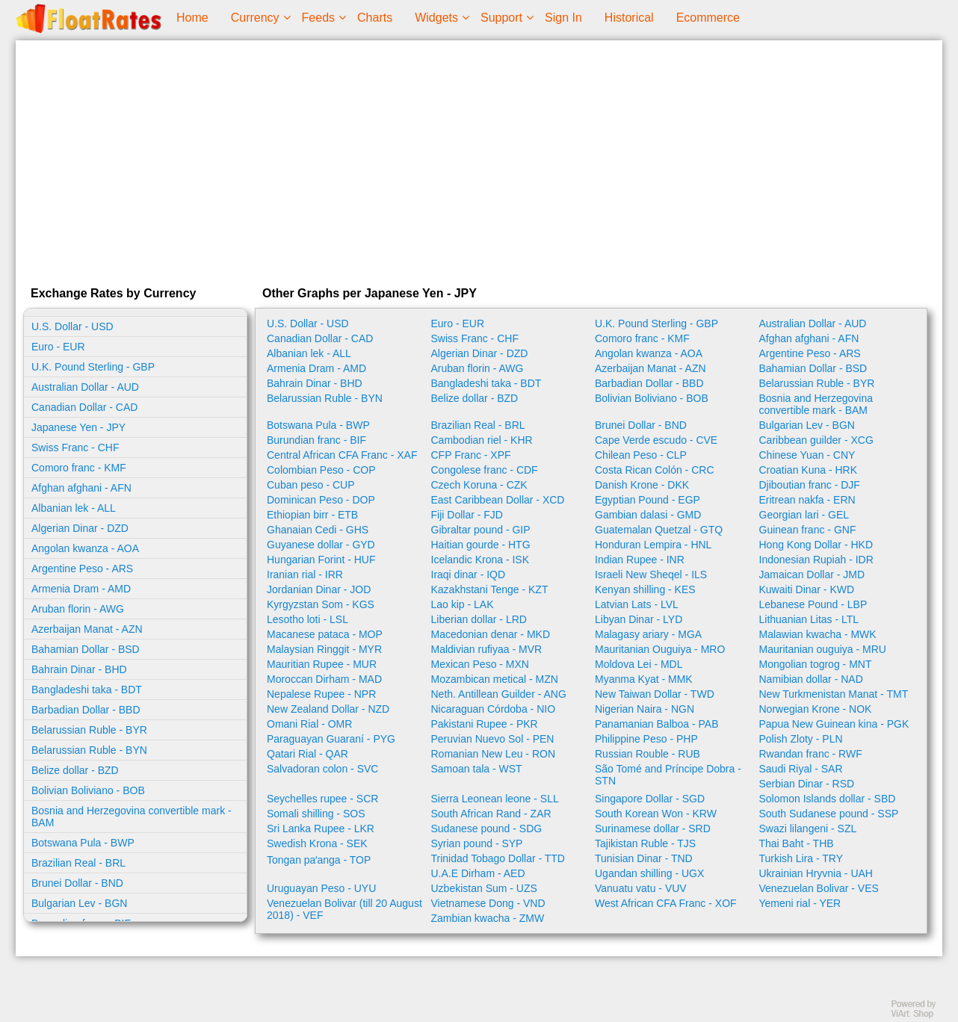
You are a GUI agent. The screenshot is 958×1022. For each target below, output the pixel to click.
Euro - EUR (58, 347)
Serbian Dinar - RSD (807, 784)
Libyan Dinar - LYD (638, 619)
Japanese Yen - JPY (78, 427)
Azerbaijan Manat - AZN (87, 629)
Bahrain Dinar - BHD (79, 669)
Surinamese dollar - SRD (653, 828)
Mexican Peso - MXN (480, 664)
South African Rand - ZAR (491, 814)
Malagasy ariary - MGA (648, 634)
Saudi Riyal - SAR (801, 769)
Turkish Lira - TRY (801, 858)
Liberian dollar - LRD (479, 619)
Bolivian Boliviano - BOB (88, 790)
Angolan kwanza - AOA (85, 548)
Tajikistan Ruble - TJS (645, 843)
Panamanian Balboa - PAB (657, 724)
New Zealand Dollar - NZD (328, 709)
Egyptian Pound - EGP (647, 500)
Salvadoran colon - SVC (322, 769)
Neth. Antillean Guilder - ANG (498, 694)
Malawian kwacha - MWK (818, 634)
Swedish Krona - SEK (317, 843)
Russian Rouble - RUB (647, 754)
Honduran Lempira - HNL (653, 545)
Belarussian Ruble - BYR (89, 730)
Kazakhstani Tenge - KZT (489, 589)
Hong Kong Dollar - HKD (816, 545)
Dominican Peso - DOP (321, 500)
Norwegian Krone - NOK (815, 709)
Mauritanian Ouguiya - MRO (660, 649)
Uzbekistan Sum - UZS (484, 888)
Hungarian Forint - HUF (321, 560)
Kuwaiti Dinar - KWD (807, 589)
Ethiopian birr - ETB (312, 515)
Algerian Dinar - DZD (80, 528)
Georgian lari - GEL (804, 515)
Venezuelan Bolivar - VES (819, 888)
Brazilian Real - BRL (78, 863)
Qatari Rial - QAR (307, 754)
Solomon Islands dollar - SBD (827, 799)
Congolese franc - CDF (484, 470)
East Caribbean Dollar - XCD (498, 500)
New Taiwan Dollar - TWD (654, 694)
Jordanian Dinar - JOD (319, 589)
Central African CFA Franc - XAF (342, 455)
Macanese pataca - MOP (325, 634)
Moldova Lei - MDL (639, 664)
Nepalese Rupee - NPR (321, 694)
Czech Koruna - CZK (479, 485)
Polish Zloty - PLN (801, 739)
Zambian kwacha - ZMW (488, 918)
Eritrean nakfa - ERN (807, 500)
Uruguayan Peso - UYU (321, 888)
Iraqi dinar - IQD (468, 574)
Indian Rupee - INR (639, 560)
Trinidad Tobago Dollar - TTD (498, 858)
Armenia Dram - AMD (81, 589)
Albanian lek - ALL (73, 508)
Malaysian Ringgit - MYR (324, 649)
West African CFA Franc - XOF (666, 903)
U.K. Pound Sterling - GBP (93, 367)
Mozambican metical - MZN (494, 679)
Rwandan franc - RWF (810, 754)
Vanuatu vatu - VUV (641, 888)
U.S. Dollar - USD (72, 326)
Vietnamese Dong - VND (488, 903)
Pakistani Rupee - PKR (484, 724)
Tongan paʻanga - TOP (319, 860)
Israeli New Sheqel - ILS (651, 574)
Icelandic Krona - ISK (480, 560)
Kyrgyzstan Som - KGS (320, 604)
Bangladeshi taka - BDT (86, 690)
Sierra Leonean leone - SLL (495, 799)
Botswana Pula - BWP (83, 843)
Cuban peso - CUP (311, 485)
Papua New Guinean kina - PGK (834, 724)
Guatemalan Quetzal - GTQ (659, 530)
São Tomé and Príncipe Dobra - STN (668, 775)
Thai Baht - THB (796, 843)
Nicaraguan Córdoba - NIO (493, 709)
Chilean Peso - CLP (641, 455)
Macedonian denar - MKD (491, 634)
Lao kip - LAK (462, 604)
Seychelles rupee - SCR (322, 799)
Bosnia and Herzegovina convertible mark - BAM (131, 817)
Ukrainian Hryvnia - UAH (816, 873)
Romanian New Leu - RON (493, 754)
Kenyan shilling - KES (645, 589)
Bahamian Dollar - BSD (85, 649)
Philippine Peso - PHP (646, 739)
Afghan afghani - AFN (81, 488)
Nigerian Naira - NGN (644, 709)
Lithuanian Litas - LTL (809, 619)
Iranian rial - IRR (305, 574)
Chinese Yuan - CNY (807, 455)
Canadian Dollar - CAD (84, 407)
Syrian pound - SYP (477, 843)
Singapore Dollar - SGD (650, 799)
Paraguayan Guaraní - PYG (331, 739)
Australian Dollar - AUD (85, 387)
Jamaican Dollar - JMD (812, 574)
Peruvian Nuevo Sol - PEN (492, 739)
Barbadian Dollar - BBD (85, 710)
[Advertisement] (479, 159)
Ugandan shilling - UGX (649, 873)
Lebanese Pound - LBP (813, 604)
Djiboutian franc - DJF (809, 485)
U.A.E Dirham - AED (478, 873)
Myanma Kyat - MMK (644, 679)
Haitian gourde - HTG (481, 545)
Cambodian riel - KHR (482, 440)
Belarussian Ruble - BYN (89, 750)
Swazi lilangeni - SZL (808, 828)
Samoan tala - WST (476, 769)
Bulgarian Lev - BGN (79, 903)
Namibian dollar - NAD (811, 679)
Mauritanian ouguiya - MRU (822, 649)
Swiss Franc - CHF (75, 447)
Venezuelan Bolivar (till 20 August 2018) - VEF (344, 909)
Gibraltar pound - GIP (481, 530)
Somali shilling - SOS (316, 814)
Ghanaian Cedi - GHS (317, 530)
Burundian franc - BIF (316, 440)
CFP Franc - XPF (471, 455)
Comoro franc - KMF (78, 468)
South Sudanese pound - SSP (829, 814)
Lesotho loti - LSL (307, 619)
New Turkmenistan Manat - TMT (834, 694)
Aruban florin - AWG (77, 609)
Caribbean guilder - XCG (816, 440)
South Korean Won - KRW (656, 814)
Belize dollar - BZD (75, 770)
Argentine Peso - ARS (82, 569)
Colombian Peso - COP (321, 470)
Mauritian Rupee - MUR (322, 664)
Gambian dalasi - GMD (648, 515)
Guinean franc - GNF (807, 530)
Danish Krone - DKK (642, 485)
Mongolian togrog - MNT (815, 664)
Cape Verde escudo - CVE (656, 440)
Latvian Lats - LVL (637, 604)
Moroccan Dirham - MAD (324, 679)
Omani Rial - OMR (309, 724)
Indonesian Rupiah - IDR (816, 560)
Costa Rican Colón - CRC (654, 470)
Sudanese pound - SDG (487, 828)
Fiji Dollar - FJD (467, 515)
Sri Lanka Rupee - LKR (320, 828)
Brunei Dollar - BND (77, 883)
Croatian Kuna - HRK (808, 470)
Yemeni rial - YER (800, 903)
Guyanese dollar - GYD (321, 545)
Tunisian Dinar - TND (644, 858)
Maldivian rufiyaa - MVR (487, 649)
